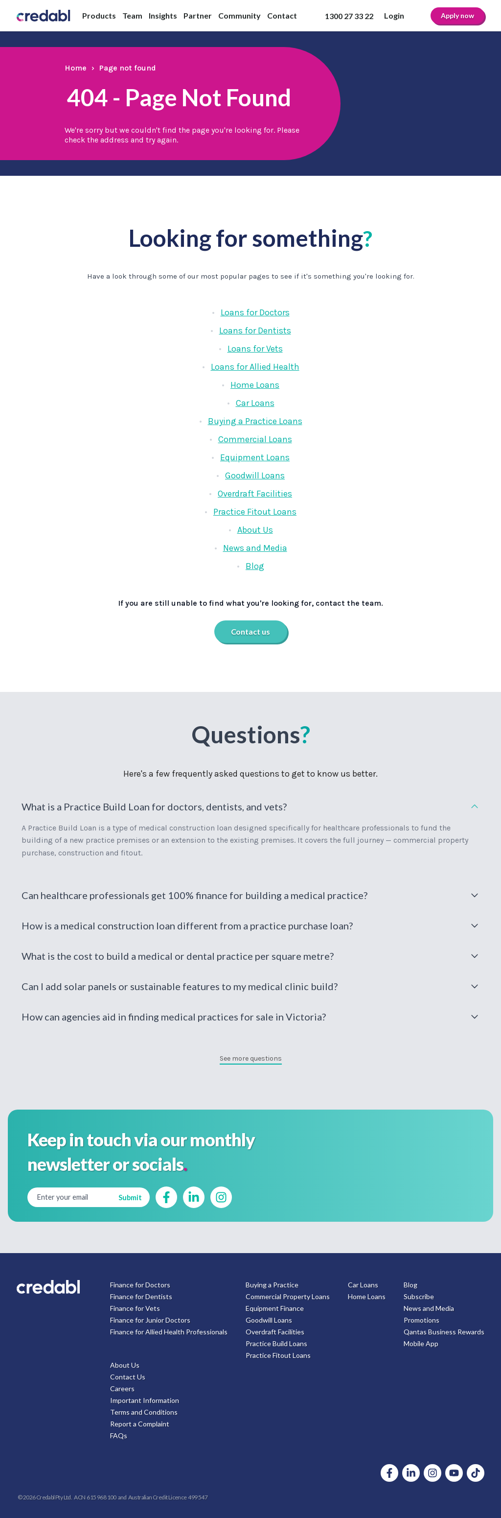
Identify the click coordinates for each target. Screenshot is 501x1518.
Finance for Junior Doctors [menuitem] (150, 1320)
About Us (255, 529)
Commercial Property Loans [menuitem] (288, 1296)
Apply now (457, 15)
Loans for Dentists (255, 330)
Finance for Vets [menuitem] (135, 1308)
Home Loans (254, 385)
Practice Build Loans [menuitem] (276, 1343)
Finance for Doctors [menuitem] (140, 1285)
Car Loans (255, 403)
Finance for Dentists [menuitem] (141, 1296)
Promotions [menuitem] (421, 1320)
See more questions (251, 1058)
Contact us (251, 631)
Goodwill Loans (255, 475)
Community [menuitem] (239, 15)
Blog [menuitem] (410, 1285)
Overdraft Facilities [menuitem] (275, 1332)
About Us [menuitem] (124, 1365)
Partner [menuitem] (197, 15)
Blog (255, 566)
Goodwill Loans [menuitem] (269, 1320)
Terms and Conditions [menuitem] (144, 1412)
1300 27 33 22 (349, 16)
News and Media (255, 548)
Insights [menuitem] (163, 15)
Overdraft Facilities (255, 493)
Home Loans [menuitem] (367, 1296)
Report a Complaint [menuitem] (139, 1424)
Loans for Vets (255, 348)
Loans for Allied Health (255, 366)
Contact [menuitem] (282, 15)
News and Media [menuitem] (429, 1308)
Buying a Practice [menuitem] (272, 1285)
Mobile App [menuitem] (421, 1343)
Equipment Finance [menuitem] (275, 1308)
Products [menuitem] (99, 15)
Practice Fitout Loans (254, 511)
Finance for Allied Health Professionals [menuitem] (169, 1332)
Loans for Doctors (255, 312)
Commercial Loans (255, 439)
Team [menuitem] (132, 15)
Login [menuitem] (394, 15)
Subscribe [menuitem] (419, 1296)
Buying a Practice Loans (255, 421)
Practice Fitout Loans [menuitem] (278, 1355)
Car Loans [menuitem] (363, 1285)
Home (76, 67)
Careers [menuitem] (122, 1388)
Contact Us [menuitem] (127, 1377)
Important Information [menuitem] (144, 1400)
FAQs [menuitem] (118, 1435)
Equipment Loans (255, 457)
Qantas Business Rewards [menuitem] (444, 1332)
